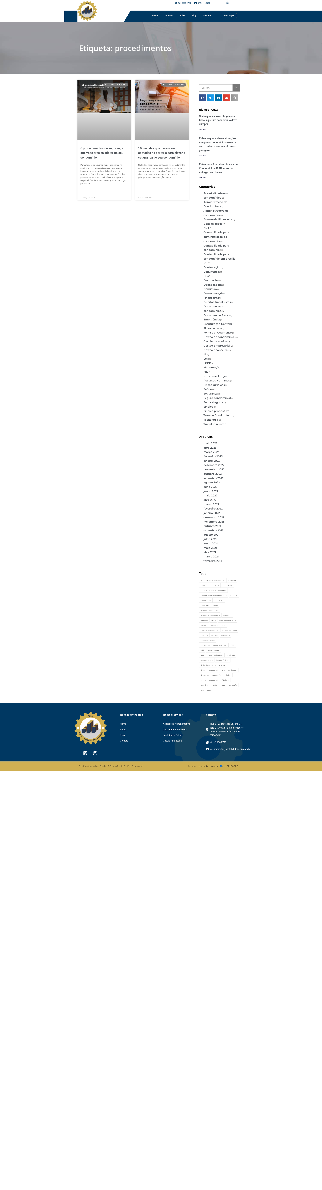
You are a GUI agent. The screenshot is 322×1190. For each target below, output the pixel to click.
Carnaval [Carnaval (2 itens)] (232, 580)
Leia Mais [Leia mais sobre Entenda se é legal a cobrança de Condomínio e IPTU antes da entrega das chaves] (202, 178)
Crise (206, 276)
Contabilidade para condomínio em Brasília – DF (220, 259)
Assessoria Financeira (217, 219)
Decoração (210, 280)
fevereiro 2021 (212, 561)
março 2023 (211, 452)
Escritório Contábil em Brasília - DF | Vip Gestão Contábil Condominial (111, 766)
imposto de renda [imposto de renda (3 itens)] (229, 630)
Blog (194, 15)
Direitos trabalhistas (217, 302)
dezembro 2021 (213, 517)
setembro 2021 (213, 530)
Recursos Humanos (216, 380)
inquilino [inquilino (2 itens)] (214, 635)
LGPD (207, 363)
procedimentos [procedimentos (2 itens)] (207, 660)
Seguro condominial (217, 398)
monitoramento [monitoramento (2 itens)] (213, 650)
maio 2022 (210, 495)
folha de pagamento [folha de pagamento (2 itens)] (227, 620)
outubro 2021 (212, 526)
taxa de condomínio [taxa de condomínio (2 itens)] (209, 685)
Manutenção (211, 367)
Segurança (210, 393)
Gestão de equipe (215, 341)
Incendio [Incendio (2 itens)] (204, 635)
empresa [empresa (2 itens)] (204, 620)
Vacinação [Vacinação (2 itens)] (233, 685)
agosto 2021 (211, 534)
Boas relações (212, 223)
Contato (207, 15)
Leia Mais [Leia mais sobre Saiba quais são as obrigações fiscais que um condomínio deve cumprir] (202, 129)
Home (155, 15)
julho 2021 (210, 539)
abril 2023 (209, 447)
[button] (202, 97)
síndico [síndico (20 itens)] (228, 675)
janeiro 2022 (211, 513)
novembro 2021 (213, 521)
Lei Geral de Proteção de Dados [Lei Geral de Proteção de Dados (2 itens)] (214, 645)
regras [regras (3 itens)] (222, 665)
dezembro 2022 (213, 465)
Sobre (182, 15)
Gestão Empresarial (216, 345)
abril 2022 (209, 500)
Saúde (207, 389)
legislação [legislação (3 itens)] (225, 635)
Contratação (211, 267)
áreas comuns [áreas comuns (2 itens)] (206, 690)
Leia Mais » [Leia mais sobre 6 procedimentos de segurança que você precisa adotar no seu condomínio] (85, 190)
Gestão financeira (215, 350)
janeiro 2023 (211, 460)
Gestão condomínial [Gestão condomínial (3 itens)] (218, 625)
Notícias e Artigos (215, 376)
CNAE (207, 228)
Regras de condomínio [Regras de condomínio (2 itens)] (210, 670)
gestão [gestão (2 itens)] (203, 625)
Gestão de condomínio (218, 337)
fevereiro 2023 (213, 456)
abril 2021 (209, 552)
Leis (206, 358)
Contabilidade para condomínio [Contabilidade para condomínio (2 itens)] (213, 590)
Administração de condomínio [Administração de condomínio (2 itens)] (213, 580)
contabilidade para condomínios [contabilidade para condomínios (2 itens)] (214, 595)
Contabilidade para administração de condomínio (216, 237)
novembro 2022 (213, 469)
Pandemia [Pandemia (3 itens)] (231, 655)
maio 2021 (210, 548)
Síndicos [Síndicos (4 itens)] (225, 680)
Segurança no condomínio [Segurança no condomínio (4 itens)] (211, 675)
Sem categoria (213, 402)
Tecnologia (210, 419)
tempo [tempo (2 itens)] (222, 685)
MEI (206, 371)
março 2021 (211, 556)
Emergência (211, 319)
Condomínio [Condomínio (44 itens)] (214, 585)
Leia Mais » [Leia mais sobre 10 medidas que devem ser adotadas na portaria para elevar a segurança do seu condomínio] (143, 184)
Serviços (168, 15)
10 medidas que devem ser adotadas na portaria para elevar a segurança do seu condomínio (161, 153)
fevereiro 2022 (213, 508)
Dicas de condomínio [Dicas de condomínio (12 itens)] (209, 605)
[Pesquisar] (236, 87)
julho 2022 (210, 487)
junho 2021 (210, 543)
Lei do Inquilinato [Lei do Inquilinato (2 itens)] (207, 640)
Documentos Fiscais (217, 315)
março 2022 (211, 504)
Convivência (211, 271)
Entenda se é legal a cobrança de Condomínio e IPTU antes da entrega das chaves (218, 168)
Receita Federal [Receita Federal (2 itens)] (222, 660)
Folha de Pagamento (217, 332)
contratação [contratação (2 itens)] (206, 600)
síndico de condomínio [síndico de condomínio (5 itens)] (210, 680)
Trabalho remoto (214, 424)
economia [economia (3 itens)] (227, 615)
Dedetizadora (212, 284)
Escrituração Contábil (218, 324)
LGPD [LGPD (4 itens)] (232, 645)
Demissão (210, 289)
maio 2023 (210, 443)
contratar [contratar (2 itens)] (234, 595)
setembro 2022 (213, 478)
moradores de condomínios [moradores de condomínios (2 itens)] (212, 655)
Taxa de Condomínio (217, 415)
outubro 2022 (212, 473)
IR (204, 354)
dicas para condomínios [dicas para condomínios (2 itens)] (210, 615)
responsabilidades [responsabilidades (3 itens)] (229, 670)
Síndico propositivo (216, 411)
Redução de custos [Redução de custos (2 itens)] (208, 665)
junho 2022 (210, 491)
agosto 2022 (211, 482)
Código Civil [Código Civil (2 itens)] (218, 600)
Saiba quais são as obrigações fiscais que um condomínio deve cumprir (218, 120)
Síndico (208, 406)
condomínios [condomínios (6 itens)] (227, 585)
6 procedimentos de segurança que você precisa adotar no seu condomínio (101, 153)
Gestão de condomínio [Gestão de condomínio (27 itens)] (210, 630)
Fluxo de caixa (213, 328)
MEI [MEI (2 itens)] (202, 650)
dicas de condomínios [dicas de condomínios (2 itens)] (209, 610)
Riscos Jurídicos (214, 385)
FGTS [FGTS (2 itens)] (213, 620)
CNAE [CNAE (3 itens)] (203, 585)
